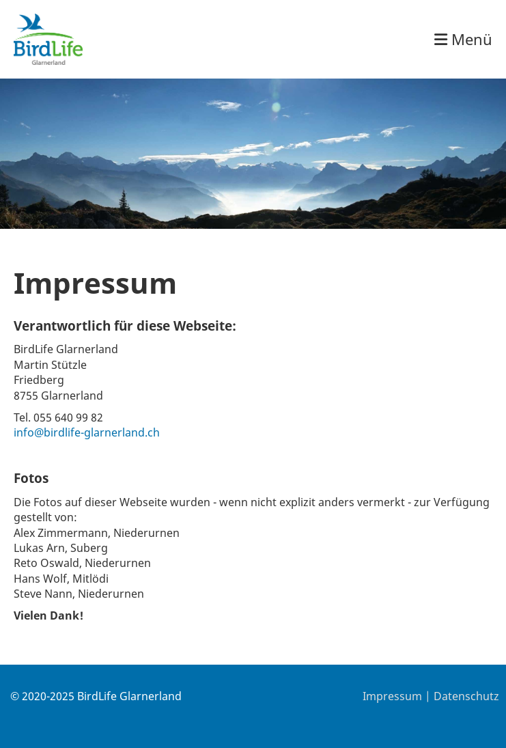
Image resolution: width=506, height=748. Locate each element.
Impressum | (398, 696)
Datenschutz (466, 696)
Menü (463, 39)
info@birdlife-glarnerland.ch (87, 432)
